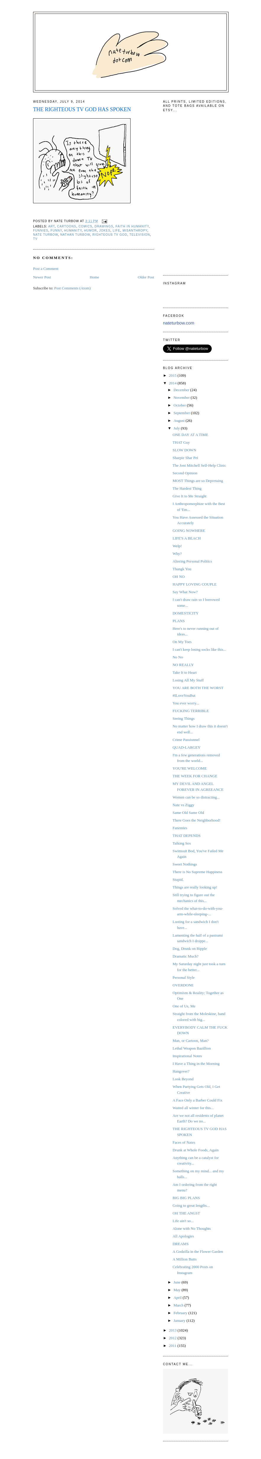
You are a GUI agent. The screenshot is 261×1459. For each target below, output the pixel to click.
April (178, 1297)
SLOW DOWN (184, 450)
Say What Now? (185, 592)
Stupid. (177, 879)
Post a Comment (45, 268)
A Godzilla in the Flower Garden (197, 1251)
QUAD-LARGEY (186, 747)
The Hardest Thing (186, 488)
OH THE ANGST (186, 1213)
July (177, 428)
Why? (177, 553)
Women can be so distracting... (196, 797)
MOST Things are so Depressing (197, 480)
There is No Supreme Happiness (197, 872)
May (178, 1290)
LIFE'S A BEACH (186, 538)
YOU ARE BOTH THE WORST (197, 688)
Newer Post (42, 277)
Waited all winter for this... (192, 1108)
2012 (173, 1338)
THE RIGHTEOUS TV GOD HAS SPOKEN (82, 109)
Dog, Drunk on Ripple (189, 948)
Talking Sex (181, 843)
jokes (104, 230)
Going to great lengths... (191, 1205)
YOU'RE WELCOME (189, 768)
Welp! (177, 546)
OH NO (178, 576)
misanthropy (135, 230)
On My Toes (182, 642)
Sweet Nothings (184, 864)
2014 (173, 383)
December (182, 390)
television (139, 234)
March (179, 1305)
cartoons (66, 226)
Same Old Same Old (188, 812)
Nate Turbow (45, 234)
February (181, 1313)
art (51, 226)
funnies (40, 230)
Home (94, 277)
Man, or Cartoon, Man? (190, 1040)
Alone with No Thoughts (191, 1228)
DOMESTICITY (185, 613)
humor (90, 230)
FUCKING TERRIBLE (190, 711)
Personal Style (183, 977)
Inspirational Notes (187, 1056)
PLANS (178, 621)
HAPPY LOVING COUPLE (194, 584)
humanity (73, 230)
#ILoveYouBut (183, 695)
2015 (173, 375)
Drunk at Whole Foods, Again (195, 1150)
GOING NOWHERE (188, 530)
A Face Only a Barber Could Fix (197, 1100)
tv (35, 238)
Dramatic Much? (185, 956)
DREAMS (180, 1244)
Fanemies (179, 828)
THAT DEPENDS (186, 835)
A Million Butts (184, 1259)
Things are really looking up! (194, 887)
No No (177, 657)
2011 (173, 1345)
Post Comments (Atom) (72, 288)
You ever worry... (185, 703)
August (180, 420)
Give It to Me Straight (189, 496)
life (116, 230)
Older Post (146, 277)
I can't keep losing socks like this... (199, 649)
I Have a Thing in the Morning (195, 1063)
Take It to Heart (184, 672)
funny (56, 230)
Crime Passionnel (185, 739)
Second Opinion (184, 473)
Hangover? (180, 1071)
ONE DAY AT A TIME (190, 434)
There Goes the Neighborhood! (196, 820)
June (178, 1282)
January (180, 1320)
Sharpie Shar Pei (185, 457)
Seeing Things (183, 718)
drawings (103, 226)
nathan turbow (75, 234)
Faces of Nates (183, 1142)
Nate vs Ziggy (183, 805)
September (182, 413)
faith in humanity (132, 226)
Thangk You (181, 569)
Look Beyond (182, 1079)
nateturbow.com (178, 322)
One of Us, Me (183, 1006)
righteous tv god (109, 234)
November (182, 397)
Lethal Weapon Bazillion (191, 1048)
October (180, 405)
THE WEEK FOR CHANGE (194, 776)
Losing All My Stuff (188, 680)
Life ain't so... (182, 1221)
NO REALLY (183, 665)
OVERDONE (183, 985)
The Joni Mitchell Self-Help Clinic (199, 465)
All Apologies (183, 1236)
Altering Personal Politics (192, 561)
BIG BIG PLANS (186, 1198)
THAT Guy (181, 442)
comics (85, 226)
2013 (173, 1330)
